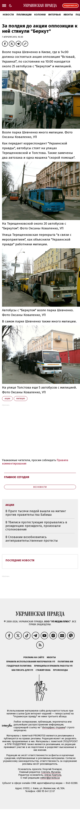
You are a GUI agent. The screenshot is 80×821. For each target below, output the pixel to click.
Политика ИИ (65, 661)
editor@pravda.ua (50, 777)
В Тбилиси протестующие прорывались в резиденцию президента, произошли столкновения (36, 525)
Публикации (24, 14)
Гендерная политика (19, 666)
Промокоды (60, 670)
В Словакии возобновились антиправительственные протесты (31, 538)
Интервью (54, 14)
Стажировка (43, 670)
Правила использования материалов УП (30, 661)
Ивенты (68, 14)
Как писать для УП (22, 670)
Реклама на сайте (33, 657)
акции (7, 399)
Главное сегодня (16, 477)
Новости (8, 14)
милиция (20, 399)
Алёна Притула (52, 775)
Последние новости (20, 560)
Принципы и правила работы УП (53, 666)
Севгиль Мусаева (50, 772)
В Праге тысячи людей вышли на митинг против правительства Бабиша (35, 513)
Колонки (40, 14)
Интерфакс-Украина (53, 727)
